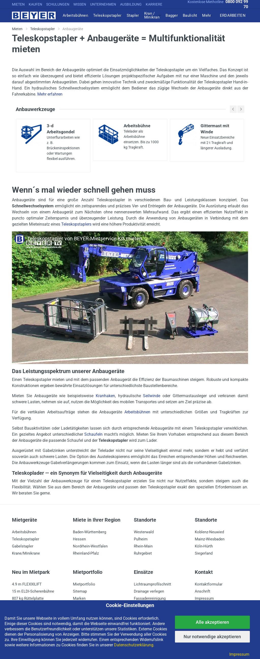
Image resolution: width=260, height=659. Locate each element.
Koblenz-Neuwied (209, 532)
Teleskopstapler (25, 539)
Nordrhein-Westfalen (90, 546)
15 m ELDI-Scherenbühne (33, 591)
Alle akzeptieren (212, 622)
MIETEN (18, 4)
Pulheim (141, 539)
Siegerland (204, 553)
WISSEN (79, 4)
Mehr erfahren (49, 94)
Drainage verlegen (149, 591)
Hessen (79, 539)
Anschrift (202, 591)
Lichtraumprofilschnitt (152, 584)
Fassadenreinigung (150, 598)
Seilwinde (151, 395)
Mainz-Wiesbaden (209, 539)
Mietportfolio (84, 584)
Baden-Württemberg (89, 532)
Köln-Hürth (204, 546)
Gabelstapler (22, 546)
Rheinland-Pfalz (86, 553)
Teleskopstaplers (76, 224)
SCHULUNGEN (57, 4)
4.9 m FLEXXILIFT (27, 584)
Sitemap (80, 591)
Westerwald (144, 532)
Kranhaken (105, 395)
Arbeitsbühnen (137, 412)
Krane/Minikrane (26, 553)
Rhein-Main (143, 546)
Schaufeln (93, 434)
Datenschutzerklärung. (134, 645)
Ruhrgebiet (143, 553)
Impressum (204, 598)
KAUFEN (35, 4)
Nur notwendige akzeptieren (212, 636)
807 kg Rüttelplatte (28, 598)
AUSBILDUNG (131, 4)
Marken (79, 598)
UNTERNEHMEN (103, 4)
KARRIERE (154, 4)
